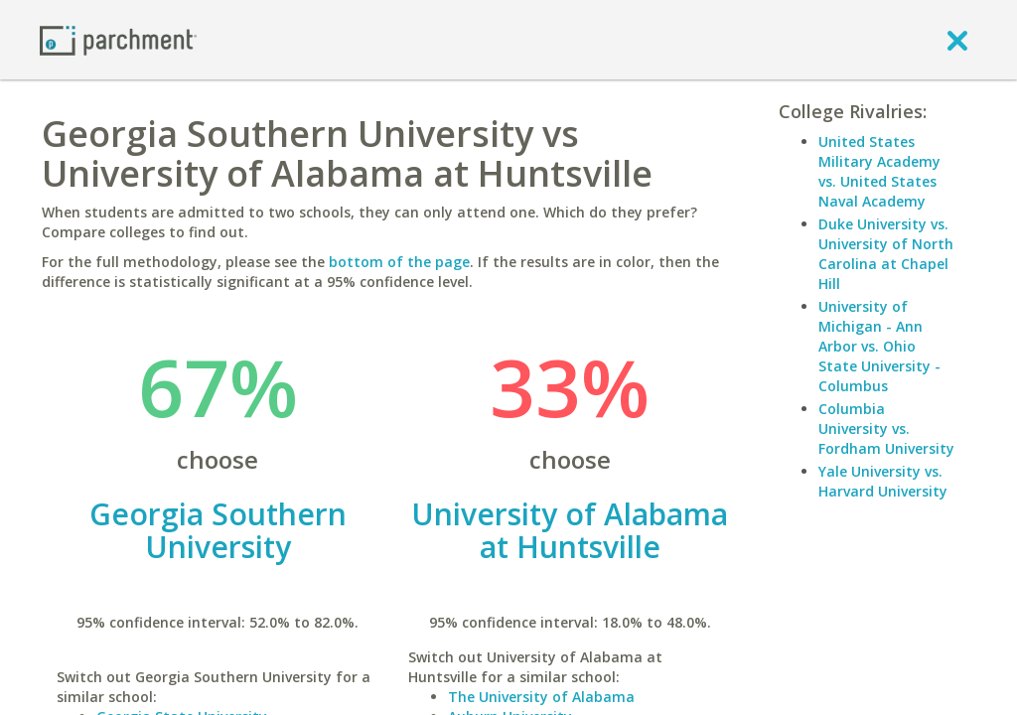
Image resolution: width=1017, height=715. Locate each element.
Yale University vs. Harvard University (882, 481)
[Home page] (118, 39)
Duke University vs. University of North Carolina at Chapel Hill (885, 253)
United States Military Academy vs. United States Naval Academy (879, 171)
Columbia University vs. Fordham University (886, 428)
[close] (957, 40)
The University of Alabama (541, 696)
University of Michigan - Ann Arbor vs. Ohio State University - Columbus (879, 346)
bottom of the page (399, 261)
